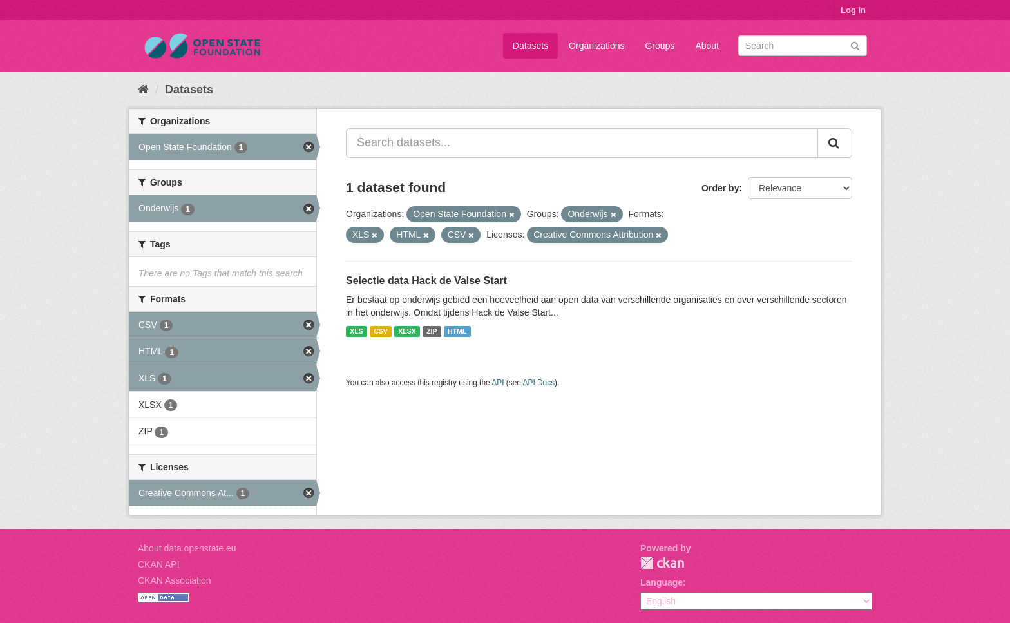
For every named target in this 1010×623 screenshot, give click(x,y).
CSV (381, 331)
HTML (457, 331)
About (707, 46)
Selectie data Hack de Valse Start (426, 280)
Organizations (596, 46)
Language (661, 582)
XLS (356, 331)
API (497, 382)
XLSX (406, 331)
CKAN (662, 563)
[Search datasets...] (582, 143)
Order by (720, 188)
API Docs (539, 382)
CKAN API (159, 564)
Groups (659, 46)
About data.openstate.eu (187, 548)
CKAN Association (174, 580)
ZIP (431, 331)
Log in (853, 10)
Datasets (530, 46)
